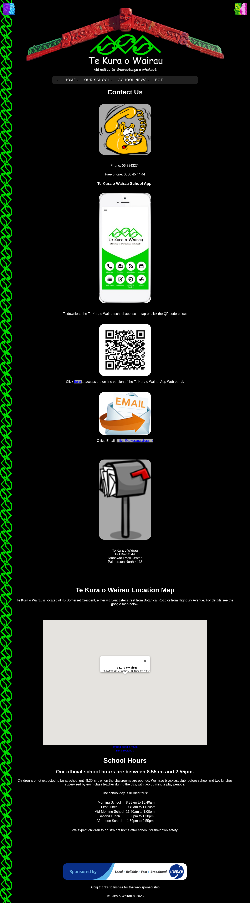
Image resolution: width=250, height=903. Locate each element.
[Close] (145, 661)
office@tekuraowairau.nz (135, 440)
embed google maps (125, 746)
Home (70, 80)
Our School (97, 80)
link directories (125, 750)
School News (132, 80)
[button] (125, 678)
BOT (159, 80)
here (78, 381)
